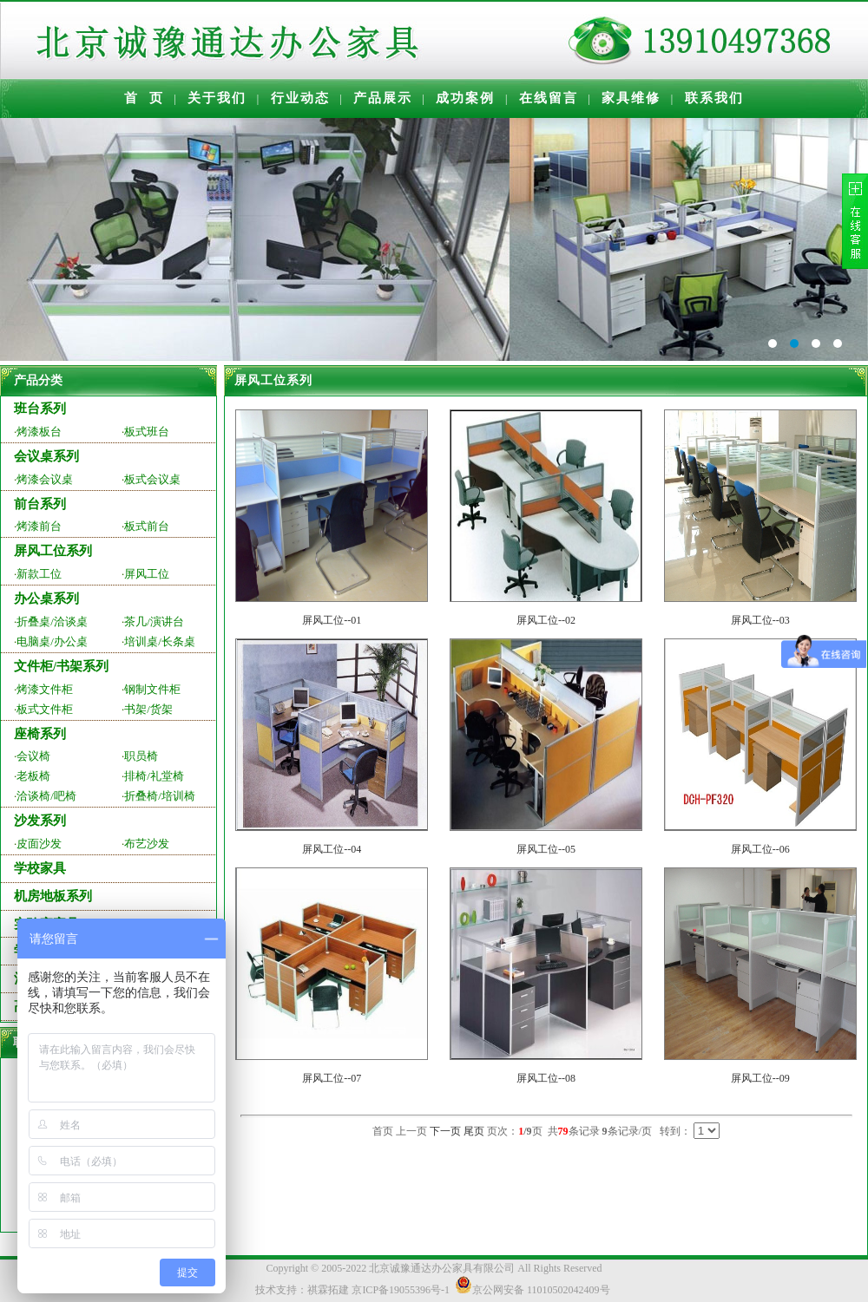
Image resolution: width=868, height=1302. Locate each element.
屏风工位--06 (760, 849)
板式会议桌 (152, 479)
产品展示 (382, 98)
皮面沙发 (39, 843)
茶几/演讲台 (154, 621)
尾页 (474, 1131)
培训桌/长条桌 (159, 641)
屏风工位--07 (331, 1078)
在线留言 (548, 98)
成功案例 (465, 98)
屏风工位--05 (545, 849)
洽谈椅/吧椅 (46, 795)
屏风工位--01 (331, 620)
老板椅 (33, 775)
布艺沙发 (146, 843)
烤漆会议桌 (44, 479)
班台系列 (40, 408)
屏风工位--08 (545, 1078)
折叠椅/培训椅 (159, 795)
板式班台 (146, 431)
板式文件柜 (44, 709)
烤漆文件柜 (44, 689)
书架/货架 (148, 709)
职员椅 (141, 755)
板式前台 (146, 526)
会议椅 (33, 755)
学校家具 (40, 868)
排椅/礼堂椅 (154, 775)
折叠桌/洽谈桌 (52, 621)
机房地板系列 (53, 896)
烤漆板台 (39, 431)
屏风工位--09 (760, 1078)
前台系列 (40, 504)
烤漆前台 (39, 526)
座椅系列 (40, 734)
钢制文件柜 (152, 689)
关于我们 (217, 98)
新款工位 (39, 573)
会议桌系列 (46, 456)
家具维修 (631, 98)
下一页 (445, 1131)
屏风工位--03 (760, 620)
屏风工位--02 (545, 620)
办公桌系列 (46, 598)
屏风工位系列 (53, 551)
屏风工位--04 (331, 849)
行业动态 (300, 98)
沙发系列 (40, 821)
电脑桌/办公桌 (52, 641)
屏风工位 (146, 573)
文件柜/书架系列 (61, 666)
